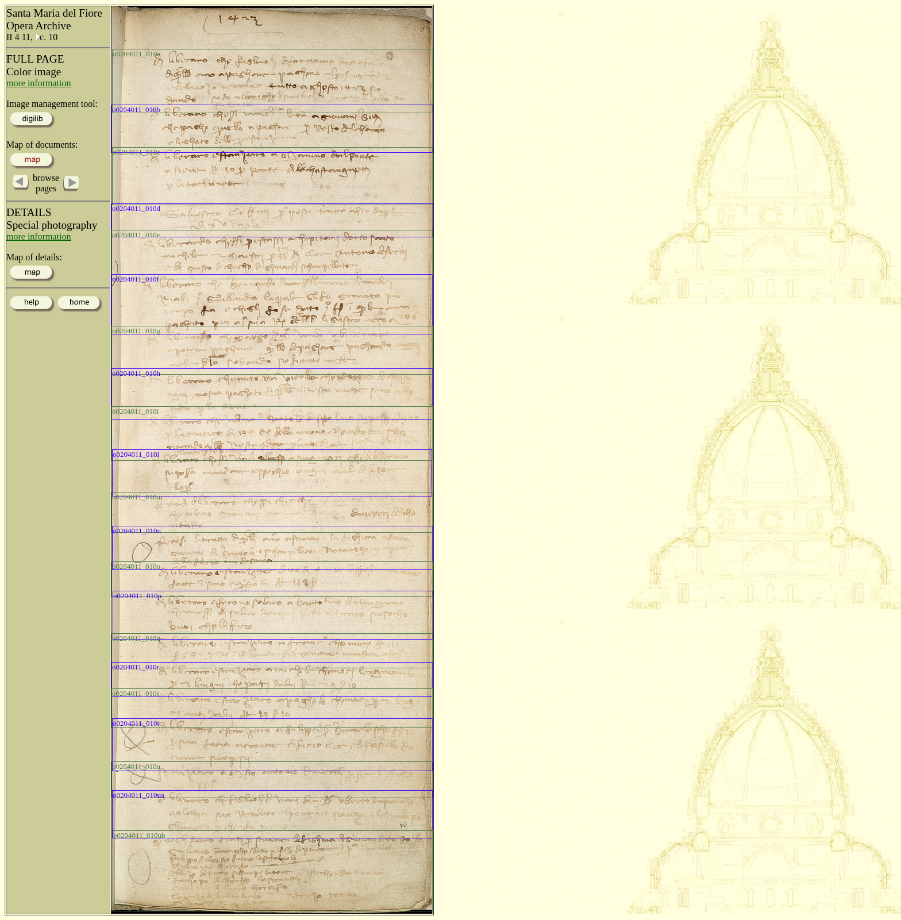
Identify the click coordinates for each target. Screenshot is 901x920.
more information (38, 83)
